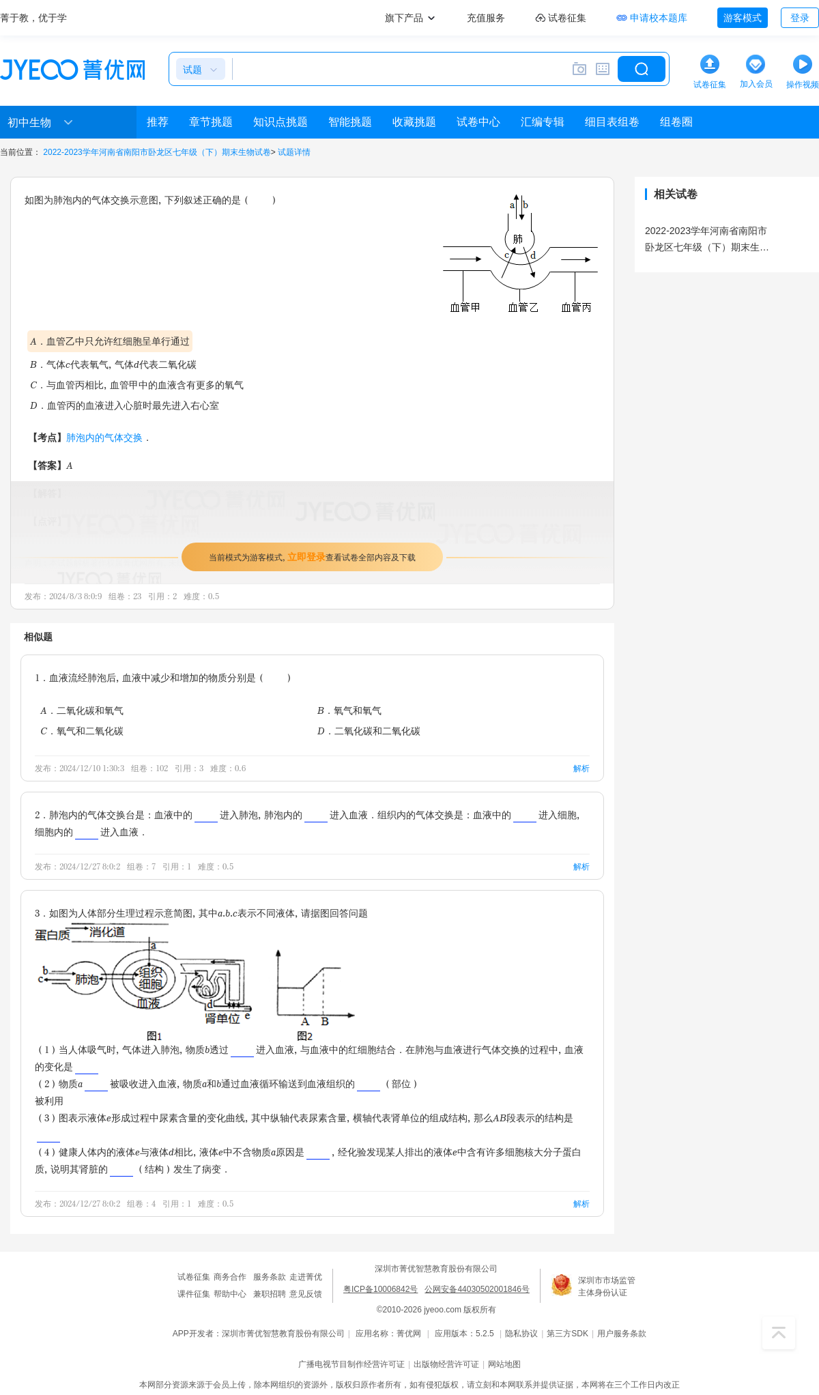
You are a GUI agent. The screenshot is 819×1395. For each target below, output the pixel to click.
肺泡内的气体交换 (104, 437)
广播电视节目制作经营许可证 (351, 1364)
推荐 (158, 122)
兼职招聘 (269, 1294)
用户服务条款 (621, 1333)
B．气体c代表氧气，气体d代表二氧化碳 (113, 364)
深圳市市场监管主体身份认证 (606, 1286)
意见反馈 (305, 1294)
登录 (799, 17)
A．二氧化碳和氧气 (82, 710)
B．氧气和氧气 (349, 710)
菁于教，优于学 (33, 17)
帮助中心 (230, 1294)
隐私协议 (521, 1333)
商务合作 (230, 1277)
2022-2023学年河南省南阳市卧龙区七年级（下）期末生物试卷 (156, 152)
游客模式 (742, 17)
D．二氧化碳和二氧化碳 (368, 730)
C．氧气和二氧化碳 (82, 730)
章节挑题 (211, 122)
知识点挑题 (280, 122)
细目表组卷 (612, 122)
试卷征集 (193, 1277)
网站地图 (504, 1364)
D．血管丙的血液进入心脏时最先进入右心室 (124, 405)
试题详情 (294, 152)
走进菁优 (305, 1277)
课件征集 (193, 1294)
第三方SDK (567, 1333)
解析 (581, 768)
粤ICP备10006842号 (380, 1289)
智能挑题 (350, 122)
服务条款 (269, 1277)
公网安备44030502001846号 (477, 1289)
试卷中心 (478, 122)
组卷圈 (676, 122)
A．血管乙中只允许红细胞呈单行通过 (110, 341)
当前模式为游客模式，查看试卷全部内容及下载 (312, 556)
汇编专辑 (542, 122)
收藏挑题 (414, 122)
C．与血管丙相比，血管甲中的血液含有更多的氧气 (137, 384)
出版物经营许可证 (446, 1364)
